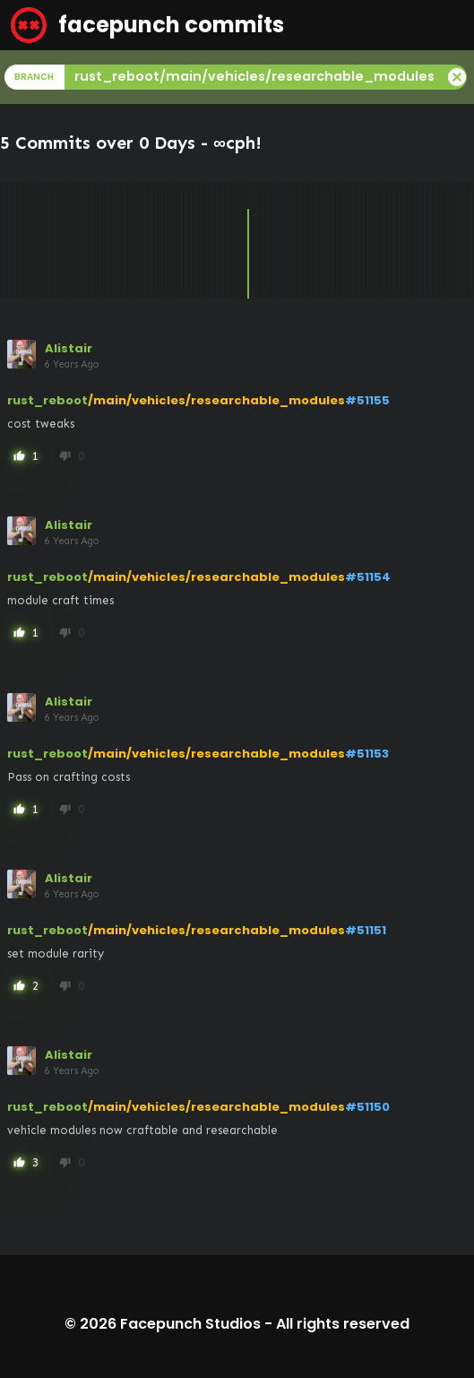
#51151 (365, 930)
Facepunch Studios (190, 1323)
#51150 (367, 1106)
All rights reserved (342, 1323)
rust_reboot (47, 400)
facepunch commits (147, 25)
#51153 (367, 753)
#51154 (368, 576)
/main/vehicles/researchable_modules (216, 400)
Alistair (68, 348)
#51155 (367, 400)
